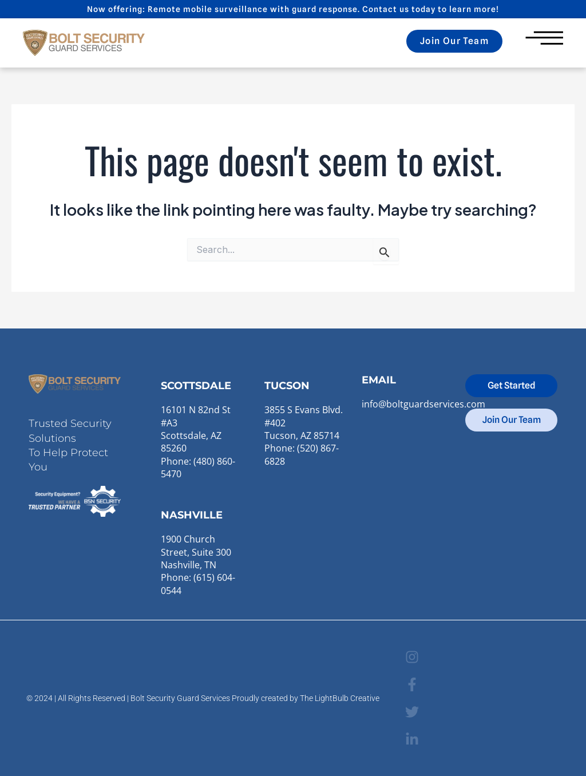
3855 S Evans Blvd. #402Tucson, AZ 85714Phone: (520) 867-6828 (303, 435)
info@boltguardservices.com (423, 404)
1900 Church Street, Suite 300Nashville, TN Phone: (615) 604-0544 (198, 565)
